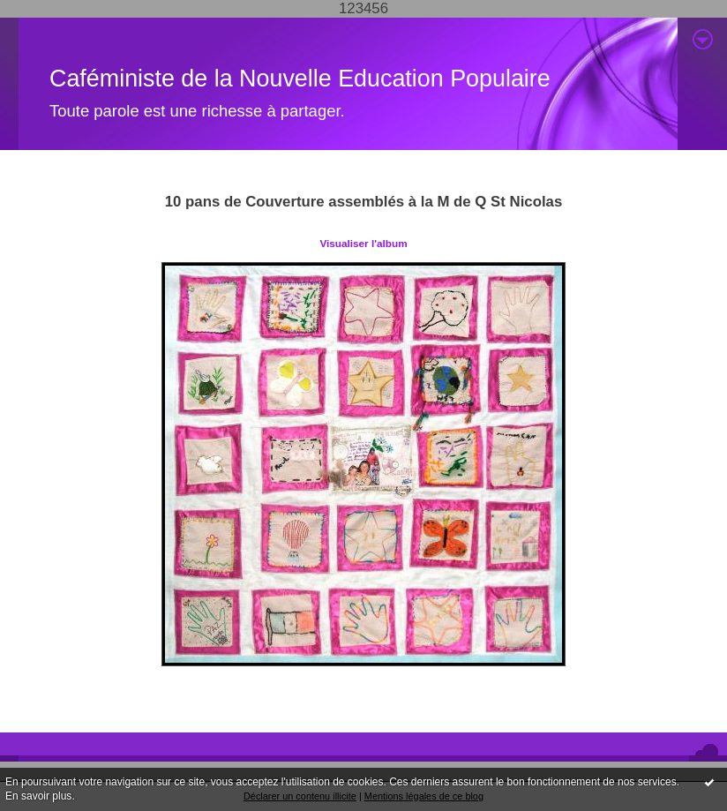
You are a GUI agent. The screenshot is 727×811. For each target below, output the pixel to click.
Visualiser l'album (363, 243)
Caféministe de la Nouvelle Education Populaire (300, 78)
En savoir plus (38, 796)
